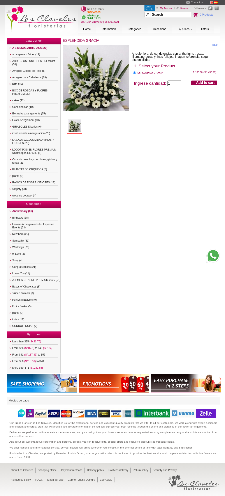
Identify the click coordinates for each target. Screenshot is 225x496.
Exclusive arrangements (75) (29, 113)
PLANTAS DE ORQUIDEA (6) (29, 169)
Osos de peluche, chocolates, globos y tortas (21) (34, 161)
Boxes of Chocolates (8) (26, 286)
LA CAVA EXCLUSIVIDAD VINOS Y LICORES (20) (33, 141)
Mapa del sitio (55, 479)
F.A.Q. (39, 479)
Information (110, 29)
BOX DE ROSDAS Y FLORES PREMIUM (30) (30, 92)
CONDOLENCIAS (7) (24, 326)
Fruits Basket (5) (22, 306)
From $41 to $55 (28, 354)
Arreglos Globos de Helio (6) (28, 70)
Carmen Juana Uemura (81, 479)
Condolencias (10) (22, 107)
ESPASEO (106, 479)
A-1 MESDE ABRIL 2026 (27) (29, 47)
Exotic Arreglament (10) (26, 120)
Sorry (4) (17, 260)
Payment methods (72, 470)
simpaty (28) (19, 189)
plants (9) (17, 312)
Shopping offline (47, 470)
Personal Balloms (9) (24, 299)
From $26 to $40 (32, 348)
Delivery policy (95, 470)
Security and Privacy (165, 470)
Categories (136, 29)
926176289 (93, 18)
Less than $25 (26, 341)
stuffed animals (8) (23, 293)
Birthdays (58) (20, 217)
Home (87, 29)
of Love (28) (19, 253)
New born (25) (20, 234)
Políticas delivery (118, 470)
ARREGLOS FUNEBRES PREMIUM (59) (33, 63)
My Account (166, 8)
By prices (185, 29)
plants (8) (17, 175)
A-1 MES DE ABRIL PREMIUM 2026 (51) (36, 280)
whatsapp (92, 15)
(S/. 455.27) (210, 72)
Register (184, 8)
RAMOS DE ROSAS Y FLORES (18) (33, 182)
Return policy (140, 470)
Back (215, 44)
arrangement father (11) (26, 54)
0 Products (206, 14)
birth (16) (17, 84)
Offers (205, 29)
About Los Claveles (22, 470)
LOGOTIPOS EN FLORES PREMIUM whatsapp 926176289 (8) (34, 151)
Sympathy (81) (20, 240)
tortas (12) (18, 319)
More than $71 (27, 367)
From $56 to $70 (28, 361)
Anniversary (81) (22, 211)
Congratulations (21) (24, 266)
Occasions (161, 29)
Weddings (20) (20, 247)
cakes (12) (18, 100)
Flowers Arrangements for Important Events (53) (33, 226)
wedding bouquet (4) (24, 195)
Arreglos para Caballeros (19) (29, 77)
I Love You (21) (21, 273)
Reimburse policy (21, 479)
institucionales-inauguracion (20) (31, 133)
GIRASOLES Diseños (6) (27, 126)
